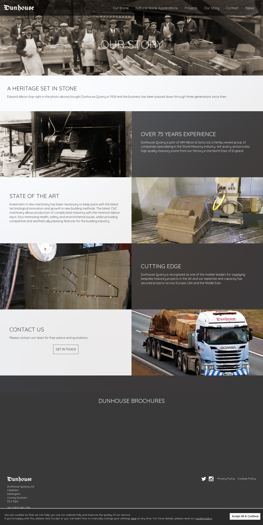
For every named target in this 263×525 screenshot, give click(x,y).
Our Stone (121, 8)
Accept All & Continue (245, 516)
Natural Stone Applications (156, 8)
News (250, 8)
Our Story (211, 8)
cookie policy (203, 518)
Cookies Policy (246, 478)
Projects (191, 8)
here (133, 518)
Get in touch (66, 349)
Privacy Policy (226, 478)
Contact (232, 8)
